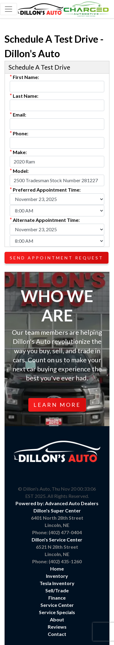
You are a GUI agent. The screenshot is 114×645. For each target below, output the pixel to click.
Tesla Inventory (57, 583)
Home (57, 568)
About (57, 619)
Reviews (57, 627)
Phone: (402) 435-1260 (57, 561)
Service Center (57, 605)
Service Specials (57, 612)
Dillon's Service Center (57, 539)
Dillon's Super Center (57, 510)
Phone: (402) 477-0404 (57, 532)
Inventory (57, 576)
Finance (57, 598)
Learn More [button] (57, 404)
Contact (57, 634)
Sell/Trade (57, 590)
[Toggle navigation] (8, 9)
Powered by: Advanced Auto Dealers (57, 503)
